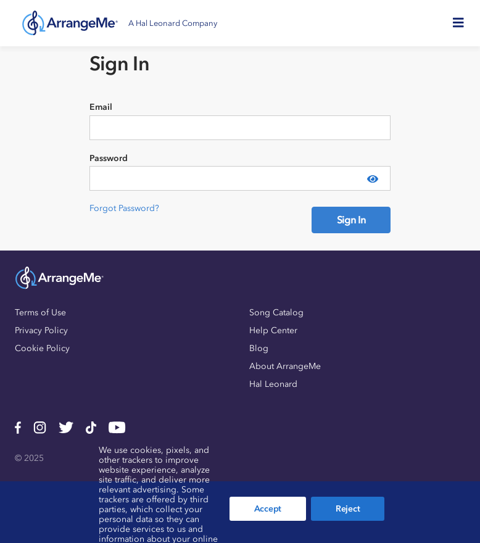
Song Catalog (276, 312)
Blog (258, 348)
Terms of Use (40, 312)
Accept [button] (267, 509)
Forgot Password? (124, 208)
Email (100, 107)
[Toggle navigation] (462, 23)
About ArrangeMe (285, 366)
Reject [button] (348, 509)
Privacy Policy (41, 330)
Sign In (351, 219)
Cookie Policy (42, 348)
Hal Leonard (273, 384)
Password (108, 158)
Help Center (273, 330)
